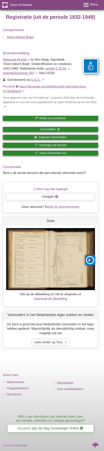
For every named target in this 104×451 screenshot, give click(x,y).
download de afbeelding (50, 298)
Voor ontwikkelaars (70, 389)
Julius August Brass (20, 37)
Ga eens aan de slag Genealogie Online (50, 428)
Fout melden (50, 129)
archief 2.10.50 (55, 68)
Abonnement (15, 382)
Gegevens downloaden (50, 137)
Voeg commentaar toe (50, 153)
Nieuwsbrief (65, 383)
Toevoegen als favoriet (50, 145)
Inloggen (50, 196)
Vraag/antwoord (17, 388)
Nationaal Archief (15, 59)
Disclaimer (13, 394)
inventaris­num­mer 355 (18, 73)
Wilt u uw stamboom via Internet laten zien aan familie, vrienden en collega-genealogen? (50, 418)
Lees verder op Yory (48, 342)
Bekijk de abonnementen (62, 207)
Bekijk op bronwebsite (50, 118)
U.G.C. (36, 79)
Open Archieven (21, 5)
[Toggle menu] (91, 5)
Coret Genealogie (15, 445)
